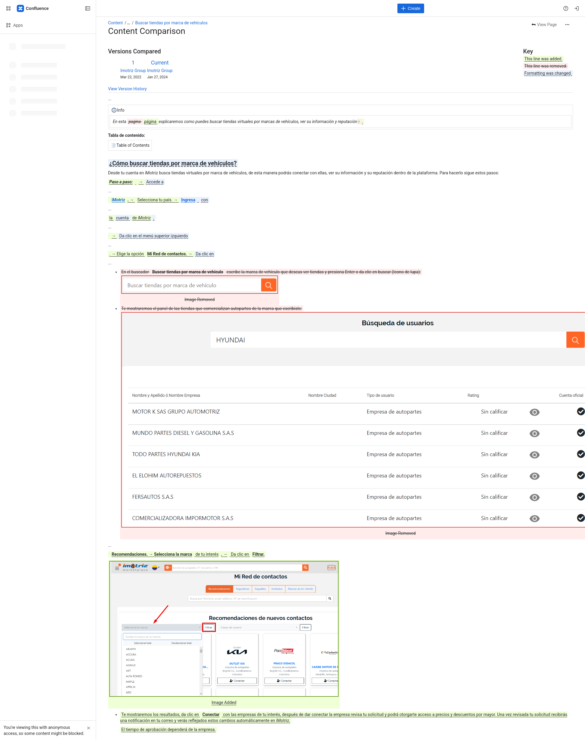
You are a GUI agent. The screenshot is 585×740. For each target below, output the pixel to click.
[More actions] (567, 24)
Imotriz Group (133, 70)
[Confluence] (33, 8)
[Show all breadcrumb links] (128, 23)
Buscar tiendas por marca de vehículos (171, 22)
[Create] (410, 8)
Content (115, 22)
